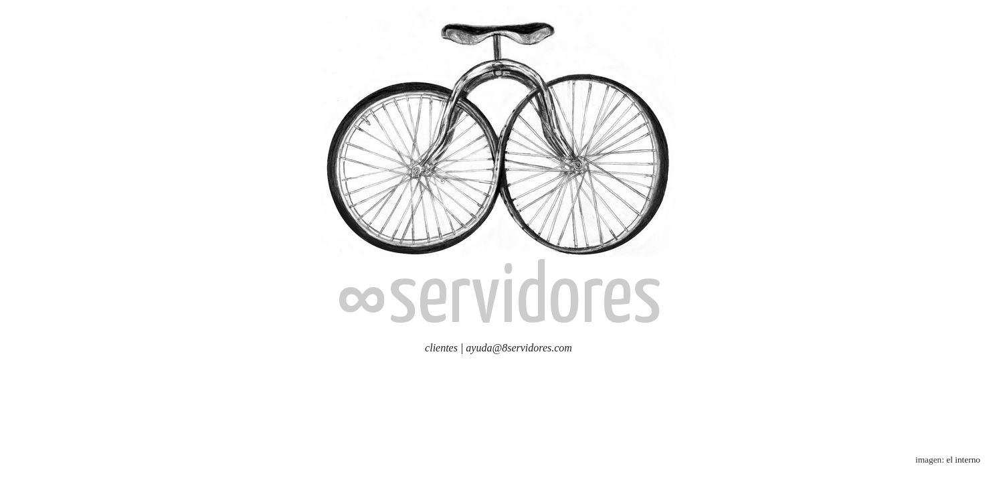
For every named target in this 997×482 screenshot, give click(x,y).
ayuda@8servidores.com (519, 347)
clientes (441, 347)
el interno (963, 460)
